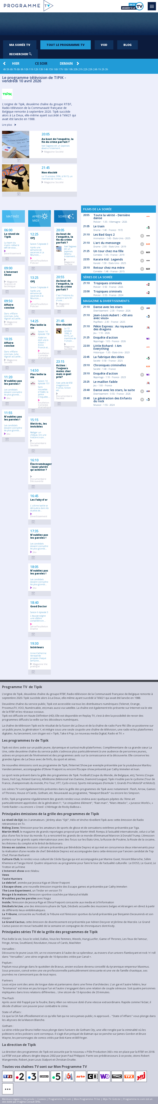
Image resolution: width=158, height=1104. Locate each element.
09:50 (8, 300)
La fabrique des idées (108, 357)
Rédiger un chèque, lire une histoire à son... (38, 435)
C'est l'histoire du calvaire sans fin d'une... (64, 298)
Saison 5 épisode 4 (39, 287)
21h (80, 69)
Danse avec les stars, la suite (114, 390)
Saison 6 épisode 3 (39, 612)
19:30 (34, 643)
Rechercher (20, 54)
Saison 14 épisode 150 (44, 332)
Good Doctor (38, 606)
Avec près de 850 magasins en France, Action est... (64, 386)
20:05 (46, 134)
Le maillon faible (105, 382)
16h (56, 69)
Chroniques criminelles (109, 365)
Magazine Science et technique (10, 283)
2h (103, 69)
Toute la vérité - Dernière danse (111, 216)
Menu (153, 4)
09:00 (8, 268)
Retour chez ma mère (108, 268)
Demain (66, 63)
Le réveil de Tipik (11, 235)
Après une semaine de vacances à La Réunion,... (37, 251)
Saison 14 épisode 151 (44, 382)
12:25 (34, 234)
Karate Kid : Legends (108, 259)
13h (41, 69)
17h (61, 69)
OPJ (32, 238)
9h (22, 69)
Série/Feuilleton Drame (39, 627)
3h (106, 69)
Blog (127, 45)
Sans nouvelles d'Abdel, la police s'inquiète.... (44, 391)
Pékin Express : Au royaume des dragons (113, 327)
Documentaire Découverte (38, 479)
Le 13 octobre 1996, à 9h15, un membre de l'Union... (57, 177)
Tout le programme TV (65, 45)
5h (8, 69)
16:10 (34, 460)
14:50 (34, 370)
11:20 (8, 376)
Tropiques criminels (107, 283)
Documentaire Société (38, 444)
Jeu (8, 397)
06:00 (8, 230)
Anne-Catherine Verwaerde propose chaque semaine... (38, 657)
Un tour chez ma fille (108, 251)
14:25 (34, 320)
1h (99, 69)
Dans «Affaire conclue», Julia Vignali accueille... (13, 316)
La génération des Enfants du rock (112, 399)
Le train (99, 226)
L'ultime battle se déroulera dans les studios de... (39, 508)
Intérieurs (37, 647)
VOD (104, 45)
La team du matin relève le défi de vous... (11, 245)
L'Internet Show (11, 273)
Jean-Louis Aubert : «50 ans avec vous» (112, 316)
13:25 (34, 277)
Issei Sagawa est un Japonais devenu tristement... (56, 146)
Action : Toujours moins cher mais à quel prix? (63, 371)
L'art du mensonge (106, 243)
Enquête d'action (105, 337)
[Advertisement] (79, 23)
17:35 (34, 530)
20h (75, 69)
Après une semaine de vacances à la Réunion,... (36, 294)
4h (4, 69)
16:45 (34, 495)
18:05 (34, 566)
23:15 (60, 361)
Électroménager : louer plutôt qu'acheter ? (40, 466)
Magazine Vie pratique (39, 664)
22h (85, 69)
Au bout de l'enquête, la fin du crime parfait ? (57, 140)
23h (90, 69)
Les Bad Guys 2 (104, 234)
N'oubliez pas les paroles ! (13, 382)
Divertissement (12, 253)
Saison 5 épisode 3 (39, 243)
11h (31, 69)
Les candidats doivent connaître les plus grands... (13, 392)
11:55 (8, 412)
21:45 (46, 167)
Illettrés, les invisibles (38, 425)
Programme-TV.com (60, 1098)
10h (26, 69)
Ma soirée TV (19, 45)
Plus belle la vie (38, 326)
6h (11, 69)
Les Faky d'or (39, 499)
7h (15, 69)
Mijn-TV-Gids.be (112, 1098)
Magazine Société (54, 151)
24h (95, 69)
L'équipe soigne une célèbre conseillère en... (38, 618)
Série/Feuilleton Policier (39, 261)
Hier (15, 63)
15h (51, 69)
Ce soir (41, 63)
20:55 (60, 276)
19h (71, 69)
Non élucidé (49, 172)
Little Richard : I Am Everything (107, 347)
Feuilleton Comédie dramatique (44, 355)
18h (66, 69)
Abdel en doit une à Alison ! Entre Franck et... (44, 342)
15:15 (34, 419)
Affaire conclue (9, 306)
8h (18, 69)
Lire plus (9, 125)
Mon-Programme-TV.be (87, 1098)
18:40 (34, 602)
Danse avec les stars (107, 307)
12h (36, 69)
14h (46, 69)
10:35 (8, 338)
